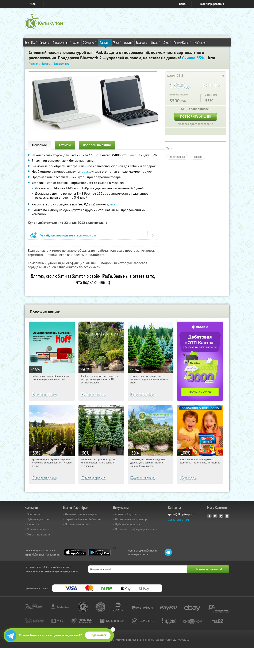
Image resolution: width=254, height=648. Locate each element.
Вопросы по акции (97, 145)
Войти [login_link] (182, 4)
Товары (105, 42)
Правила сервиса (38, 529)
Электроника (177, 156)
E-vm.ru (132, 155)
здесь (86, 171)
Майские (201, 42)
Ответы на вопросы (39, 534)
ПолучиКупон (182, 42)
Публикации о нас (39, 519)
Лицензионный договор (131, 519)
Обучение (90, 42)
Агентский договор (127, 514)
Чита (32, 4)
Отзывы (65, 145)
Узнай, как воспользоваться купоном (68, 235)
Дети (167, 42)
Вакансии (33, 524)
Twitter (221, 516)
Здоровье (142, 42)
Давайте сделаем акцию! (81, 514)
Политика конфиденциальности (136, 529)
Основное (39, 145)
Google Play (99, 552)
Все (26, 42)
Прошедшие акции (77, 524)
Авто (76, 42)
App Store (75, 552)
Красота (45, 42)
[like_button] (218, 76)
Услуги (128, 42)
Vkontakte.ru (215, 516)
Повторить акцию (195, 116)
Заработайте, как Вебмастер (83, 519)
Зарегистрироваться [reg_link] (212, 4)
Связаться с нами (179, 520)
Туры (117, 42)
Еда (34, 42)
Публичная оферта (127, 524)
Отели (156, 42)
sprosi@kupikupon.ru (182, 514)
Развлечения (62, 42)
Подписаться (98, 635)
